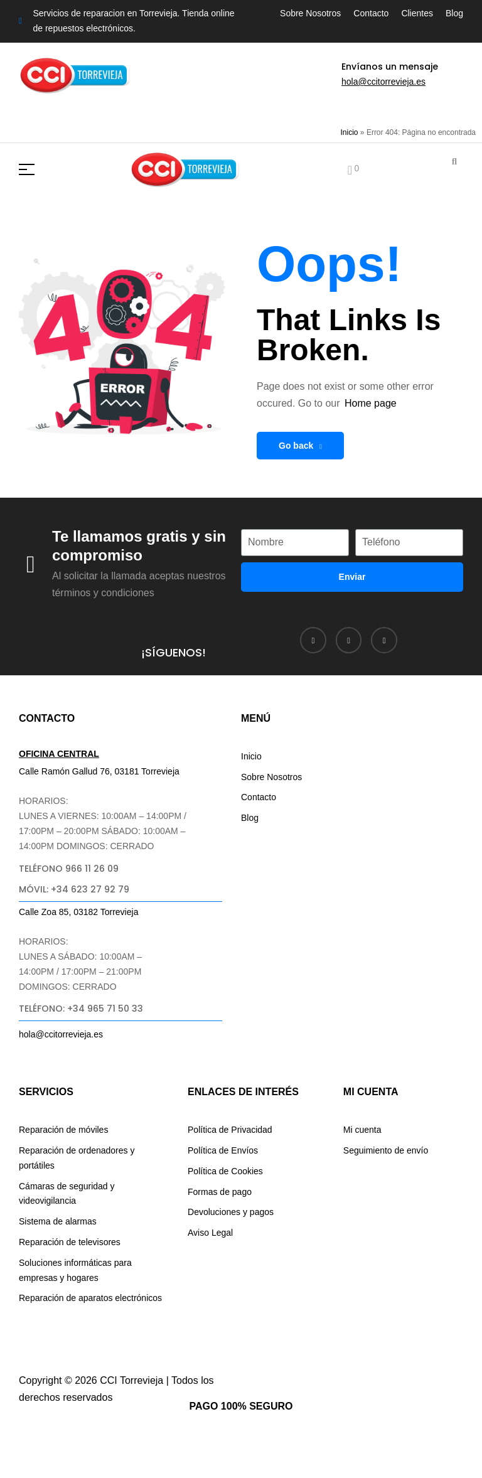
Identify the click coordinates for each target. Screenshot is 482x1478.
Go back (300, 446)
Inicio (349, 132)
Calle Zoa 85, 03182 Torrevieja (78, 912)
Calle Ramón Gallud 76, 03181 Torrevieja (99, 771)
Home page (371, 403)
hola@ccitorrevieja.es (383, 82)
